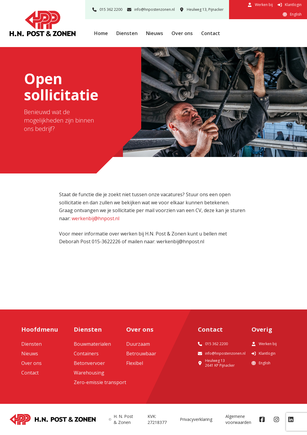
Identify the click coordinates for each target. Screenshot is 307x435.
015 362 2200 (107, 9)
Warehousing (89, 372)
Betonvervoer (89, 363)
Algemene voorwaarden (238, 419)
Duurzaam (138, 344)
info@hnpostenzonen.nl (151, 9)
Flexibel (134, 363)
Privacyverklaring (196, 419)
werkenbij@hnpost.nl (95, 218)
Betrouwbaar (141, 353)
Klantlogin (290, 4)
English (292, 14)
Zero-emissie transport (100, 382)
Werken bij (260, 4)
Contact (210, 33)
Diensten (127, 33)
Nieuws (154, 33)
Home (101, 33)
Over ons (182, 33)
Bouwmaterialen (92, 344)
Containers (86, 353)
